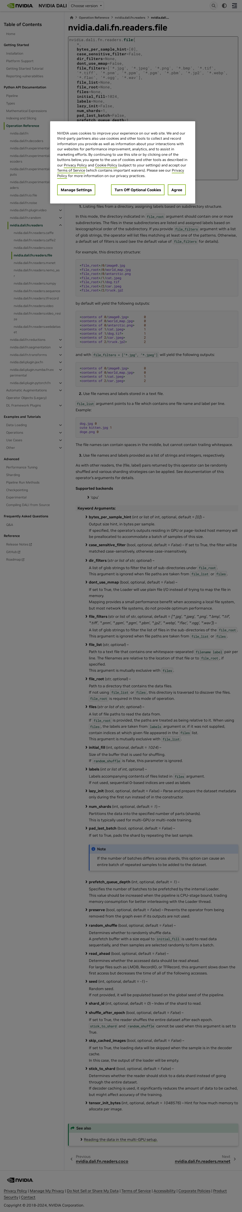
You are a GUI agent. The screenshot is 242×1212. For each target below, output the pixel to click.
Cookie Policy (106, 165)
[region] (122, 162)
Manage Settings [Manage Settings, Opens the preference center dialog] (76, 189)
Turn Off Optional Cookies (138, 189)
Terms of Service (71, 170)
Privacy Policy (75, 165)
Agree (176, 189)
